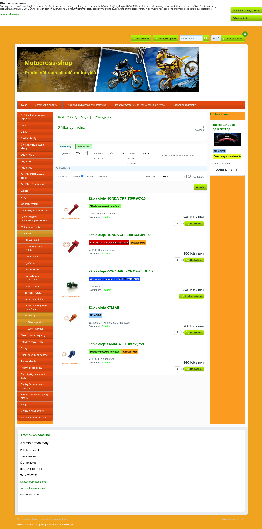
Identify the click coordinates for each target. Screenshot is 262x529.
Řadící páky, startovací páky (33, 376)
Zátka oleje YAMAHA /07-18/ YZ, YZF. (117, 344)
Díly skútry (26, 167)
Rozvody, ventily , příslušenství (34, 278)
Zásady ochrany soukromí (54, 519)
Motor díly (26, 233)
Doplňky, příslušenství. (33, 184)
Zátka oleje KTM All (104, 307)
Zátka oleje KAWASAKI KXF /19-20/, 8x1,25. (122, 271)
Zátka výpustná (36, 322)
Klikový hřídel (32, 240)
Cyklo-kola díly (28, 138)
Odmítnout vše (240, 18)
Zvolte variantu (193, 296)
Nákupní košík (235, 38)
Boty (23, 125)
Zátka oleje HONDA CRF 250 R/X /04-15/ (120, 235)
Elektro (24, 190)
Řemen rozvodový (34, 286)
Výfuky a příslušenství (32, 411)
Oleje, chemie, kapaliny (33, 335)
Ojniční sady (31, 256)
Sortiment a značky (46, 104)
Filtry (23, 197)
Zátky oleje (30, 315)
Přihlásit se (142, 38)
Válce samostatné (34, 299)
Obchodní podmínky (184, 104)
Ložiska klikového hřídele (34, 248)
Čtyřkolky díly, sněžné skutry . (32, 146)
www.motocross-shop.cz (33, 488)
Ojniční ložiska (32, 263)
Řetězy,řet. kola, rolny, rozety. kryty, (32, 386)
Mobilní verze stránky (233, 519)
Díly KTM (26, 161)
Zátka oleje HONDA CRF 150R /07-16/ (118, 198)
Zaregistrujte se (167, 38)
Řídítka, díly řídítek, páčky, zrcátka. (35, 396)
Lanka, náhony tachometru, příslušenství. (34, 218)
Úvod (24, 104)
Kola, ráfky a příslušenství (34, 210)
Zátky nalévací (35, 328)
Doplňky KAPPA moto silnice (32, 176)
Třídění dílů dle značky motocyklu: (86, 104)
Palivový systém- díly (32, 341)
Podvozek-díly (28, 361)
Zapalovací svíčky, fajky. (33, 417)
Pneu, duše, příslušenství (34, 354)
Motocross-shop (48, 62)
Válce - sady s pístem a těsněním (36, 307)
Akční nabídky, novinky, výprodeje (33, 117)
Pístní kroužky (32, 269)
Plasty (24, 348)
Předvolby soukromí (27, 519)
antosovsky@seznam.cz (33, 481)
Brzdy (24, 131)
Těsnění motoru (33, 292)
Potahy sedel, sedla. (31, 367)
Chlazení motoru (29, 204)
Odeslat (200, 187)
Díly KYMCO (28, 154)
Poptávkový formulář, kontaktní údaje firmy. (140, 104)
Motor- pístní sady (30, 227)
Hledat (206, 38)
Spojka (24, 404)
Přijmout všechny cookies (246, 10)
